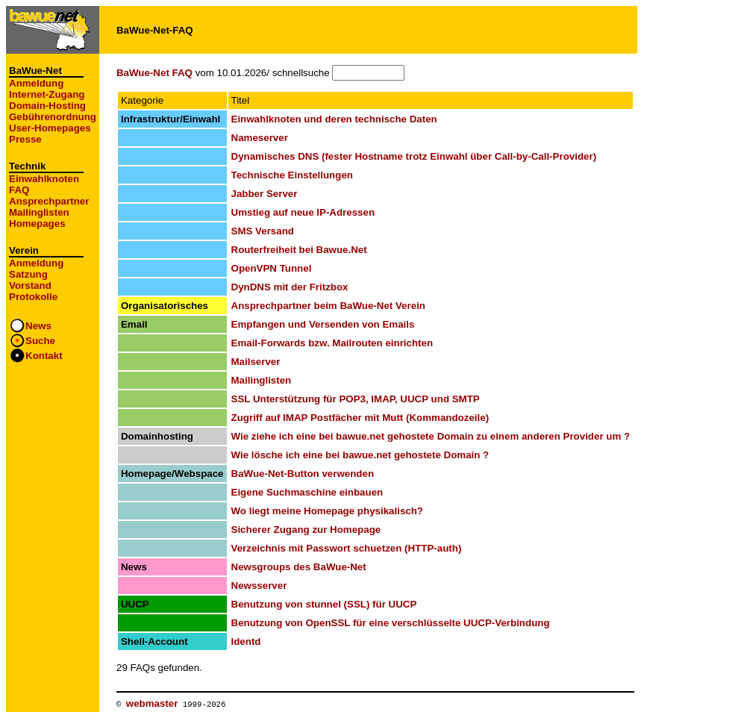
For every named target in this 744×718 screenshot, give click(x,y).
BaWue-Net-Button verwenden (303, 473)
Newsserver (259, 585)
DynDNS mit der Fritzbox (289, 287)
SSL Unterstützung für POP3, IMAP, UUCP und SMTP (355, 399)
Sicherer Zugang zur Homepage (306, 529)
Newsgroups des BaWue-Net (298, 566)
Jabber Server (264, 193)
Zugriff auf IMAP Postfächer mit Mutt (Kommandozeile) (360, 417)
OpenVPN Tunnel (271, 268)
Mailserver (256, 361)
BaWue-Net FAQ (154, 72)
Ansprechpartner (49, 201)
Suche (40, 340)
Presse (25, 139)
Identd (246, 641)
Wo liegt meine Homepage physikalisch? (327, 510)
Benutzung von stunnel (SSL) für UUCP (324, 604)
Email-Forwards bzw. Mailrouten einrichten (332, 343)
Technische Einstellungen (292, 175)
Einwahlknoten (44, 178)
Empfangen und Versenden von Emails (323, 324)
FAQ (19, 190)
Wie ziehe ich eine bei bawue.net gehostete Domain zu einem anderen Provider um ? (431, 436)
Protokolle (33, 296)
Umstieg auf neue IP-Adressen (303, 212)
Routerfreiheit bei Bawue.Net (299, 249)
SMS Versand (262, 231)
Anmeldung (36, 83)
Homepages (37, 223)
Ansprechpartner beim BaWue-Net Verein (328, 305)
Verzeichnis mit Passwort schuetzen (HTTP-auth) (346, 548)
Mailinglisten (39, 212)
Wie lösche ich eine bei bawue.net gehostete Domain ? (360, 455)
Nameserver (259, 137)
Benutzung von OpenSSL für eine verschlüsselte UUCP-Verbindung (390, 622)
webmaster (152, 703)
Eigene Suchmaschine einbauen (307, 492)
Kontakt (44, 355)
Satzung (28, 274)
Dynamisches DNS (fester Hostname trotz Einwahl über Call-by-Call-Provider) (414, 156)
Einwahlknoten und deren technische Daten (334, 119)
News (38, 325)
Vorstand (30, 285)
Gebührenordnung (52, 116)
